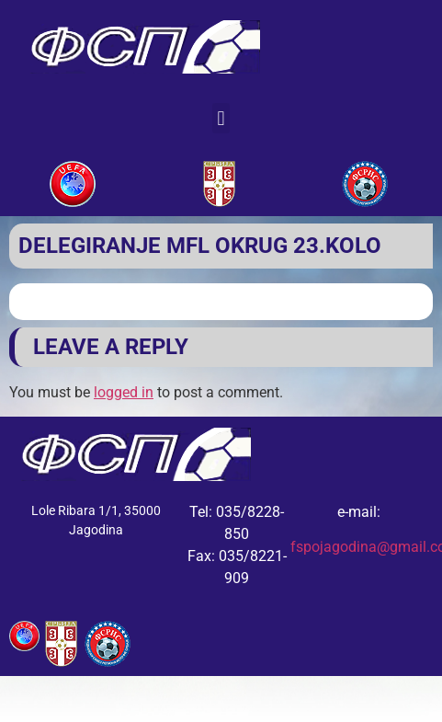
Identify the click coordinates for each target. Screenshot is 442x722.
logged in (123, 392)
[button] (221, 118)
